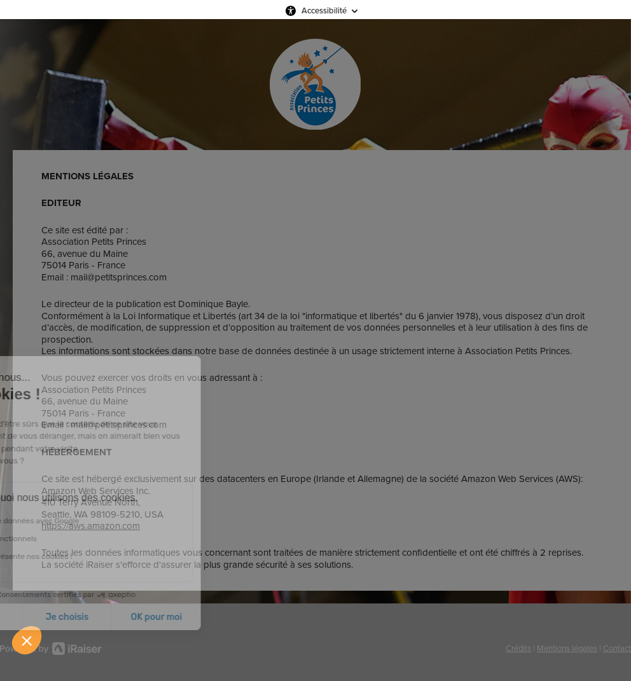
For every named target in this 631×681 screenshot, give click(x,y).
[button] (26, 640)
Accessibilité (324, 10)
